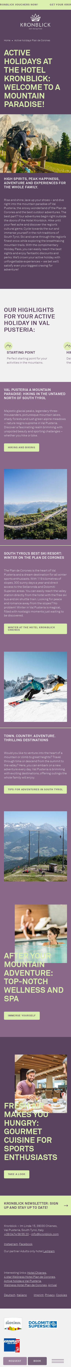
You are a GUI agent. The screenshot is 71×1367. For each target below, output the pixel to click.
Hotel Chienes (36, 1272)
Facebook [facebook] (26, 1244)
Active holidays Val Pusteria (22, 1281)
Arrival (52, 1285)
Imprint (39, 1295)
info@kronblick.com (45, 1234)
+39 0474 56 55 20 (16, 1234)
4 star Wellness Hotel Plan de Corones (29, 1277)
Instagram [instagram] (11, 1244)
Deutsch (9, 1295)
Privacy (50, 1295)
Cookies (61, 1295)
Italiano (22, 1295)
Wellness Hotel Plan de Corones (25, 1285)
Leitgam (49, 1251)
